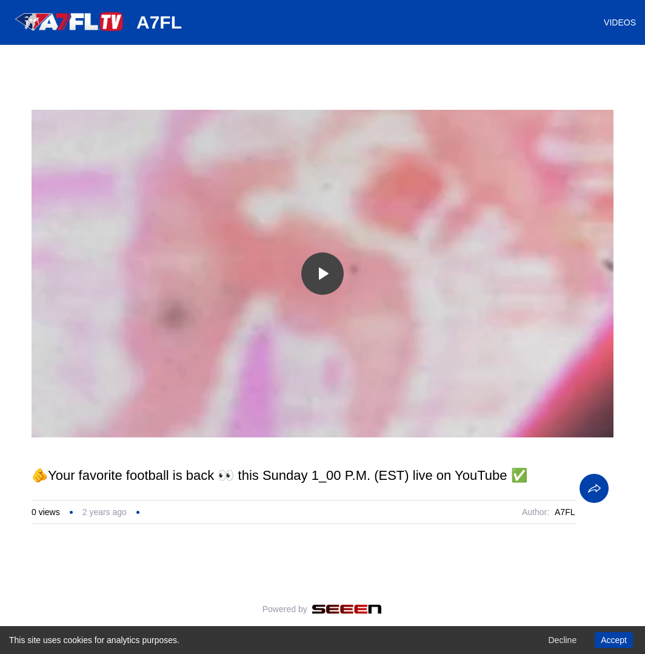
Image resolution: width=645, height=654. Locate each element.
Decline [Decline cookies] (562, 640)
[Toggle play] (322, 273)
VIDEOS (620, 22)
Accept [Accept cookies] (614, 640)
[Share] (594, 488)
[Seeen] (347, 609)
